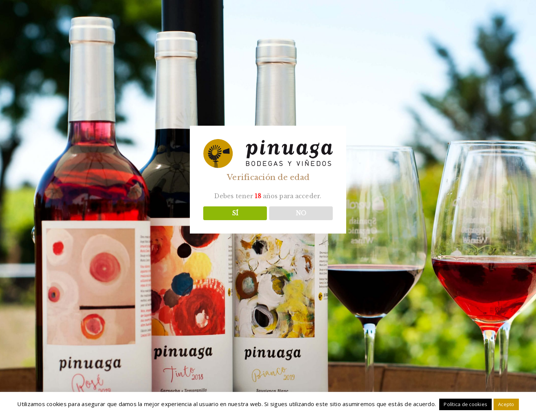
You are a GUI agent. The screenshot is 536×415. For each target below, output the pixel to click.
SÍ (235, 213)
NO (301, 213)
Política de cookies (465, 404)
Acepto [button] (506, 404)
